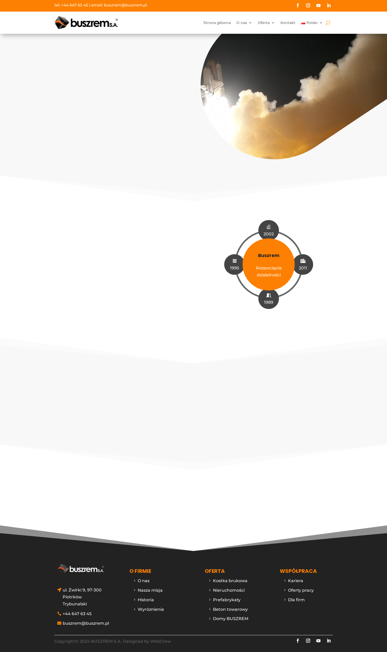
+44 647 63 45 (74, 5)
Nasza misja (150, 587)
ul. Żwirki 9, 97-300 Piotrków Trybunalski (82, 594)
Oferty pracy (301, 587)
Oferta (264, 22)
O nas (241, 22)
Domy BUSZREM (230, 616)
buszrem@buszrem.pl (125, 5)
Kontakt (288, 22)
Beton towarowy (230, 606)
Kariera (295, 578)
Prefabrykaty (227, 597)
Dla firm (296, 597)
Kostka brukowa (230, 578)
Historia (146, 597)
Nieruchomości (229, 587)
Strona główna (217, 22)
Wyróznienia (151, 606)
